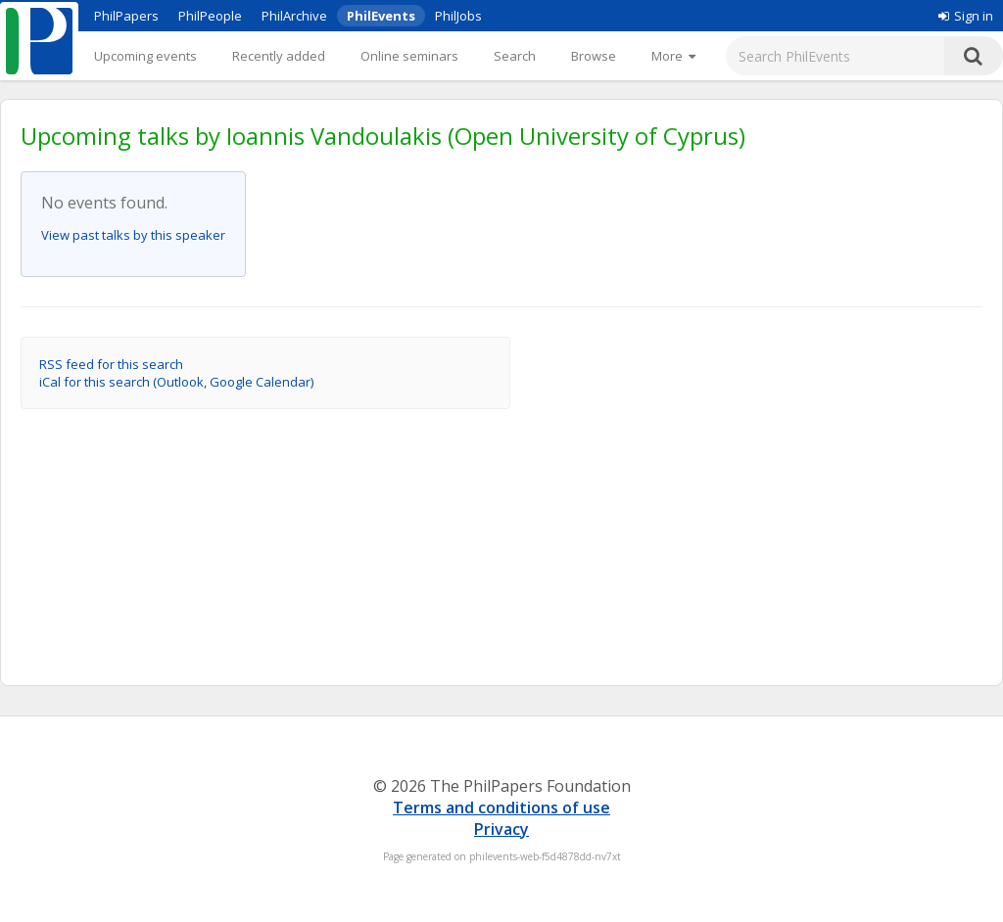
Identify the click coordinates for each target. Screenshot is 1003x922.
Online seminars (409, 56)
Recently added (278, 56)
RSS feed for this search (111, 364)
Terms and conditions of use (501, 807)
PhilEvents (381, 15)
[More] (673, 55)
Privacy (501, 829)
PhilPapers (126, 15)
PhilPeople (210, 15)
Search (515, 56)
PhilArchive (294, 15)
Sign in (965, 15)
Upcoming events (145, 56)
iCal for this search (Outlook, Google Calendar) (176, 382)
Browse (593, 56)
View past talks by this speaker (133, 235)
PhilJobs (458, 15)
